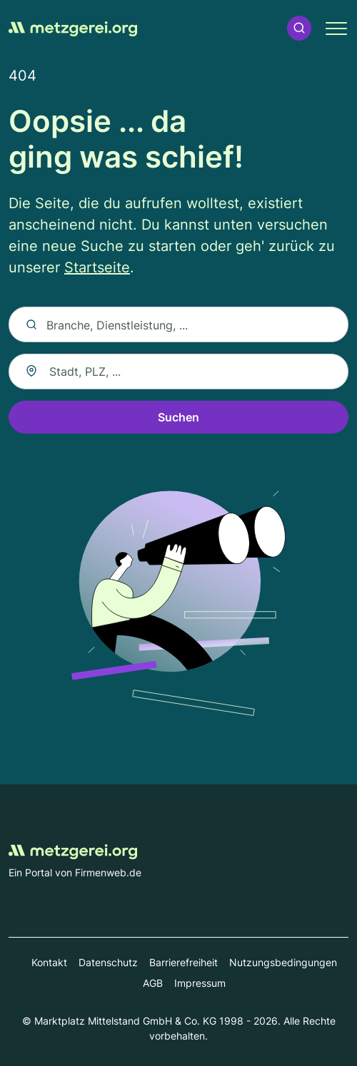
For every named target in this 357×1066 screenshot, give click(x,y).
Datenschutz (108, 962)
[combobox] (178, 371)
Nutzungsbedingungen (283, 962)
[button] (299, 28)
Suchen (178, 417)
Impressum (200, 983)
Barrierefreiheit (183, 962)
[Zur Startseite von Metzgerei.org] (73, 27)
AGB (153, 983)
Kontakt (49, 962)
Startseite (97, 267)
